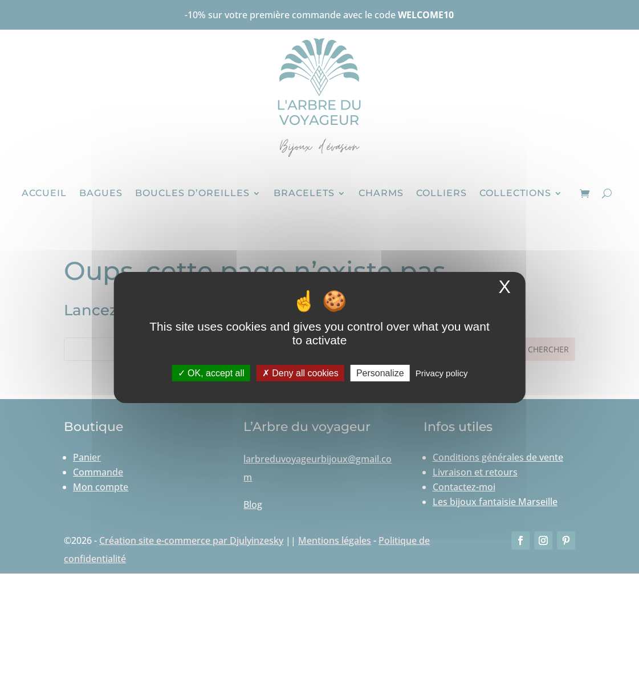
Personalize (380, 373)
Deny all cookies (300, 373)
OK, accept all (211, 373)
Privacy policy (442, 373)
